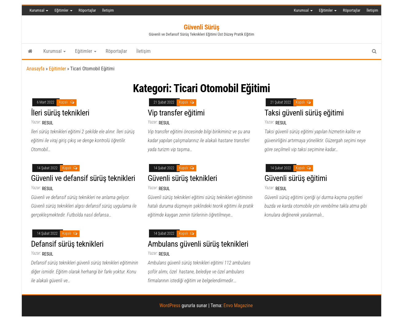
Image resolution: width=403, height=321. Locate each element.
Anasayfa (35, 69)
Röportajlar (87, 10)
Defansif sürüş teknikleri (67, 244)
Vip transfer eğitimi (176, 112)
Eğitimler (63, 10)
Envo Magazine (238, 305)
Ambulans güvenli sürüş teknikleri (198, 244)
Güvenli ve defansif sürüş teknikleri (83, 178)
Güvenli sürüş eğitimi (295, 178)
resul (47, 122)
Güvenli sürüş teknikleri (182, 178)
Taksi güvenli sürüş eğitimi (304, 112)
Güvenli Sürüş (201, 27)
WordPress (169, 305)
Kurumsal (38, 10)
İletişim (108, 10)
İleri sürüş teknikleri (60, 112)
